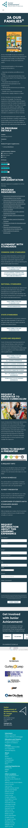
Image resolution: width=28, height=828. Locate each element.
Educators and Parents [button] (13, 739)
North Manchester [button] (10, 815)
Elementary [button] (8, 768)
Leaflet (11, 649)
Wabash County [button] (9, 824)
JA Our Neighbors (8, 146)
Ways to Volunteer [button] (10, 735)
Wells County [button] (9, 826)
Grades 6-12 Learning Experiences (14, 367)
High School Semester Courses (14, 370)
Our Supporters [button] (9, 748)
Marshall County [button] (10, 808)
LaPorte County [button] (9, 806)
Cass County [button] (8, 786)
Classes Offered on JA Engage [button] (14, 737)
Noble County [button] (9, 813)
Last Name (4, 543)
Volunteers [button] (8, 733)
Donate (7, 636)
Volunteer (17, 636)
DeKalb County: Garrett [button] (12, 788)
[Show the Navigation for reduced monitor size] (3, 10)
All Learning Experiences (14, 360)
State (2, 567)
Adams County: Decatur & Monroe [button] (12, 779)
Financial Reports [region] (10, 750)
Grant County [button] (9, 795)
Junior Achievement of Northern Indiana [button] (11, 776)
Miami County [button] (9, 810)
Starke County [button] (9, 821)
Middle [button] (7, 769)
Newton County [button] (9, 812)
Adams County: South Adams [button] (13, 782)
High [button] (6, 771)
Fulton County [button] (9, 793)
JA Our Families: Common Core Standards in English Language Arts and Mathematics (14, 274)
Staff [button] (6, 754)
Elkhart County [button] (9, 791)
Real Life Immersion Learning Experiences (14, 374)
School (3, 573)
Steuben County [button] (10, 823)
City (2, 562)
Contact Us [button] (8, 723)
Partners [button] (8, 745)
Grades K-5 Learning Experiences (14, 364)
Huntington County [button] (11, 799)
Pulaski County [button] (9, 817)
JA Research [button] (8, 758)
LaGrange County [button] (10, 804)
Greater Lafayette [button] (10, 797)
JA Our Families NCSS (14, 306)
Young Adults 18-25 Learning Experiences (14, 379)
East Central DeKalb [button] (11, 790)
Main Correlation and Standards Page (14, 268)
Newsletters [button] (8, 762)
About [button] (7, 753)
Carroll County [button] (9, 784)
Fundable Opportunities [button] (12, 747)
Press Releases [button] (9, 760)
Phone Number (6, 555)
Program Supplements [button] (12, 741)
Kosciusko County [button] (10, 802)
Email (3, 550)
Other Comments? (6, 580)
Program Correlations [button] (11, 742)
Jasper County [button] (9, 801)
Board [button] (7, 756)
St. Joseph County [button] (10, 819)
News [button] (6, 763)
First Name (4, 537)
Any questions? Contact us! (10, 644)
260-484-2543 (8, 725)
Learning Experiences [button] (12, 766)
